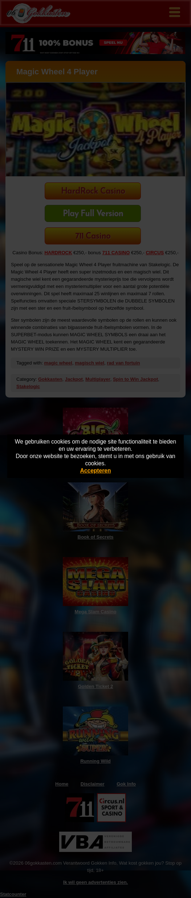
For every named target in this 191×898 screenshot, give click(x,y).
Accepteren (95, 470)
